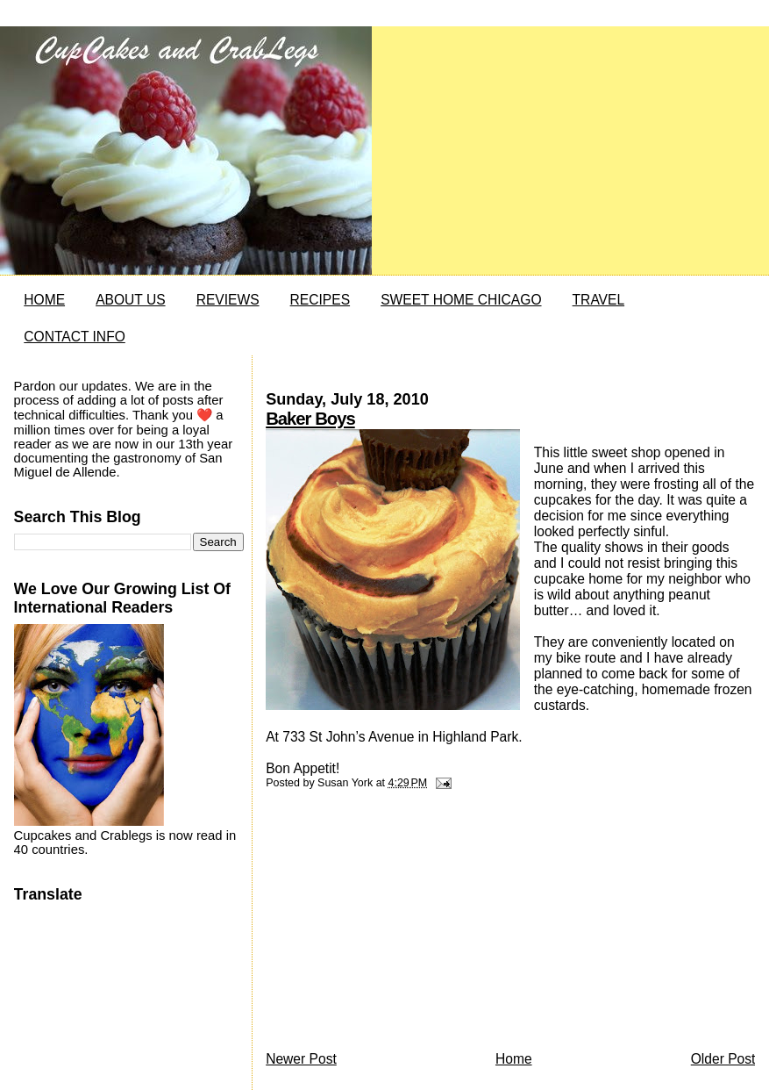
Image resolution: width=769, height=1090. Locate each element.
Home (513, 1058)
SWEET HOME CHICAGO (461, 299)
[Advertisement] (397, 925)
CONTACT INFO (74, 336)
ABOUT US (130, 299)
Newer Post (301, 1058)
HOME (44, 299)
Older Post (723, 1058)
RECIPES (320, 299)
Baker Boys (310, 418)
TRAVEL (599, 299)
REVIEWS (228, 299)
